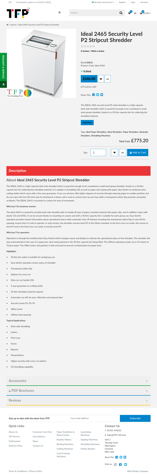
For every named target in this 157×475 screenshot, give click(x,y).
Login (133, 2)
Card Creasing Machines (63, 455)
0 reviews (85, 51)
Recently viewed (102, 2)
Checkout (144, 2)
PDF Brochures (21, 390)
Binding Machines (65, 444)
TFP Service (14, 436)
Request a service (3, 71)
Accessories (17, 381)
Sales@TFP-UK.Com (116, 435)
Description (17, 171)
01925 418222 (33, 2)
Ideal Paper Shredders (96, 132)
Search (13, 24)
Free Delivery (39, 436)
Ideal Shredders (114, 132)
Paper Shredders (130, 132)
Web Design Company (137, 471)
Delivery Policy (16, 445)
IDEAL (90, 62)
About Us (13, 432)
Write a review (97, 51)
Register (122, 2)
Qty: (86, 152)
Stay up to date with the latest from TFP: (29, 418)
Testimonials (14, 441)
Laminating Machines (86, 433)
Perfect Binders (88, 448)
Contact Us (38, 445)
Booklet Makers (64, 439)
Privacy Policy (35, 471)
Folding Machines (65, 448)
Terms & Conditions (18, 471)
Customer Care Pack (42, 432)
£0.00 (145, 12)
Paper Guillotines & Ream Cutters (66, 433)
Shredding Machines (100, 135)
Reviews (15, 400)
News (35, 441)
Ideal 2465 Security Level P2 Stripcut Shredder (38, 24)
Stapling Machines (89, 439)
